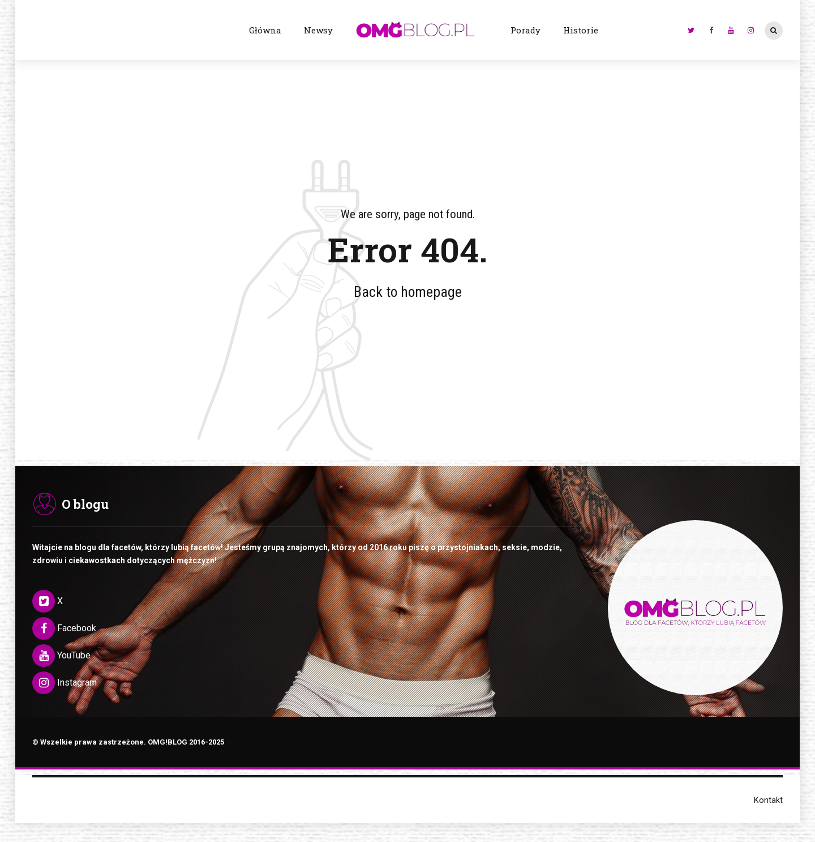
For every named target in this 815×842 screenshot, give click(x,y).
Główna (265, 30)
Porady (526, 30)
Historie (580, 30)
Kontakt (768, 801)
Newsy (318, 30)
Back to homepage (408, 291)
